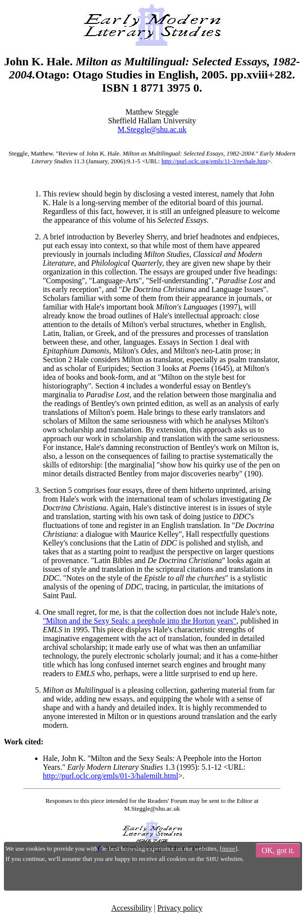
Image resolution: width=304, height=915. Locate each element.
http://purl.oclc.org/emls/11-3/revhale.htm (214, 161)
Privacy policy (179, 908)
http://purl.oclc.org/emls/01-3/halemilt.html (110, 776)
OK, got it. (278, 850)
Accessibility (131, 908)
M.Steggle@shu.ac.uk (152, 129)
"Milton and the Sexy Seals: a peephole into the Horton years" (139, 621)
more (228, 848)
